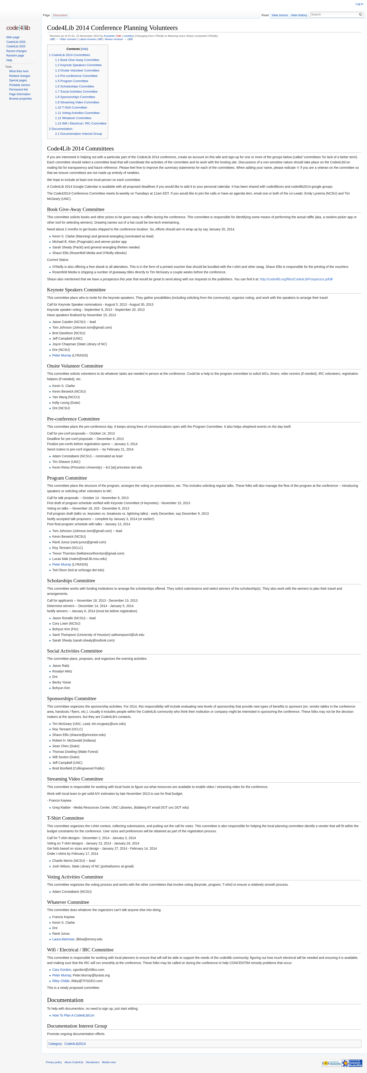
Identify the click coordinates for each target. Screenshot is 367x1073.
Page (46, 15)
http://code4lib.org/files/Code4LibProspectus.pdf (295, 279)
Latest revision (87, 39)
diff (52, 39)
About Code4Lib (74, 1062)
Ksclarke (109, 35)
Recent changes (16, 51)
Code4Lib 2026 (15, 42)
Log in (359, 4)
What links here (19, 71)
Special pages (18, 80)
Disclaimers (92, 1062)
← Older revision (66, 39)
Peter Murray (61, 355)
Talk (118, 35)
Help (9, 60)
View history (299, 15)
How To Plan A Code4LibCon (73, 1015)
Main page (12, 37)
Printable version (19, 85)
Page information (19, 94)
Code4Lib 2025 (15, 46)
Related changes (19, 76)
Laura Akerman (63, 939)
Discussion (60, 15)
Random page (15, 55)
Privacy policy (54, 1062)
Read (265, 15)
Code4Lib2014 (75, 1044)
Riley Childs (61, 981)
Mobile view (109, 1062)
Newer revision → (116, 39)
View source (280, 15)
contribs (128, 35)
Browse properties (20, 98)
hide (84, 49)
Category (55, 1044)
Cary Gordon (61, 970)
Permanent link (18, 89)
